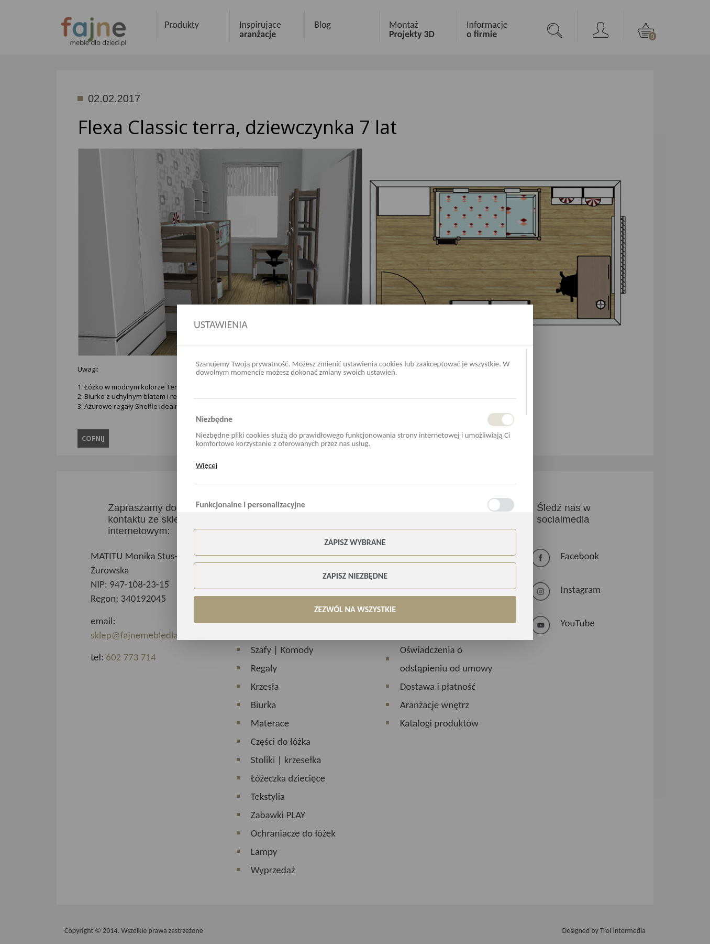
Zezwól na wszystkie (355, 609)
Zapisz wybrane (355, 542)
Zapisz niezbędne (355, 576)
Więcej (206, 465)
